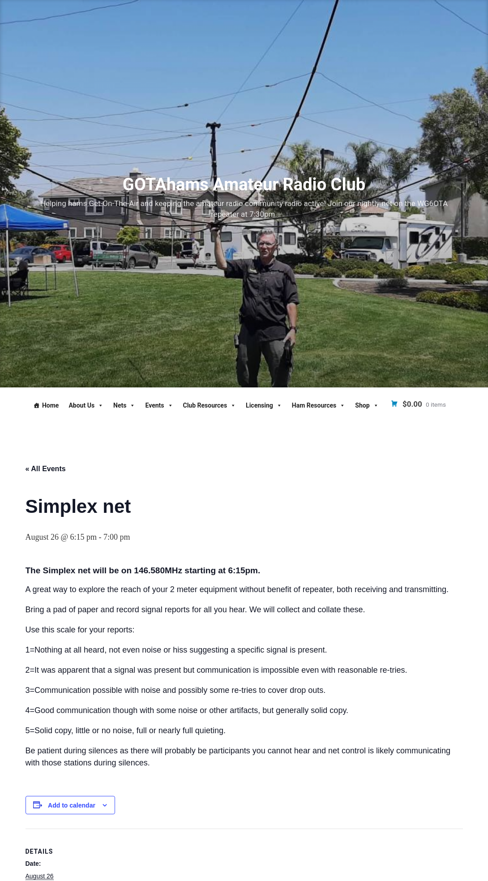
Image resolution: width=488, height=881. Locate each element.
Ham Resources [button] (319, 405)
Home (50, 405)
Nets (124, 405)
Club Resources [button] (209, 405)
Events (159, 405)
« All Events (46, 469)
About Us (85, 405)
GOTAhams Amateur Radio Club (244, 184)
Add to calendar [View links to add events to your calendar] (71, 805)
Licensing (264, 405)
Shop (366, 405)
